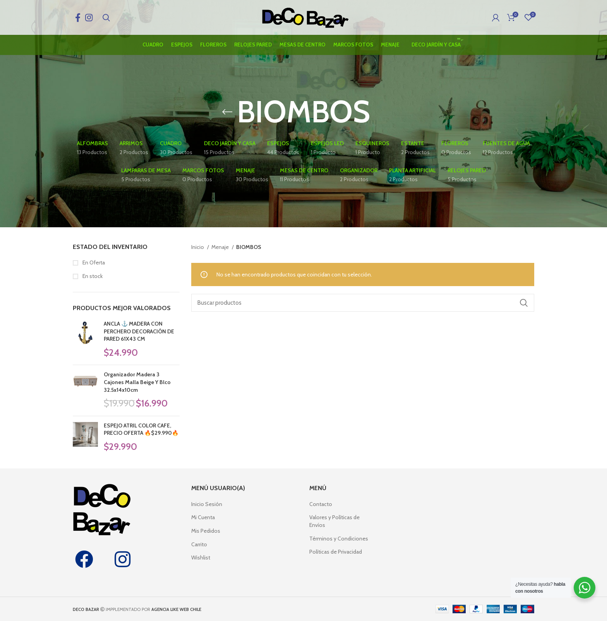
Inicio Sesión (206, 504)
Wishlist (200, 557)
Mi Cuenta (203, 517)
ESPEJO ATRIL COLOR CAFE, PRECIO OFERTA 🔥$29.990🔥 (141, 429)
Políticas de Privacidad (335, 551)
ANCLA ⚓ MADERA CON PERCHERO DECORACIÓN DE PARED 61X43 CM (139, 331)
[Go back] (227, 112)
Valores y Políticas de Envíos (334, 521)
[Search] (106, 17)
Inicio (198, 247)
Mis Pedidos (205, 530)
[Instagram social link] (89, 17)
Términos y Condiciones (338, 538)
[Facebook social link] (78, 17)
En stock (92, 276)
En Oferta (93, 262)
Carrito (199, 544)
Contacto (320, 504)
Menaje (220, 247)
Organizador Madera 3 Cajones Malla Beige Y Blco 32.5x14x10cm (137, 382)
